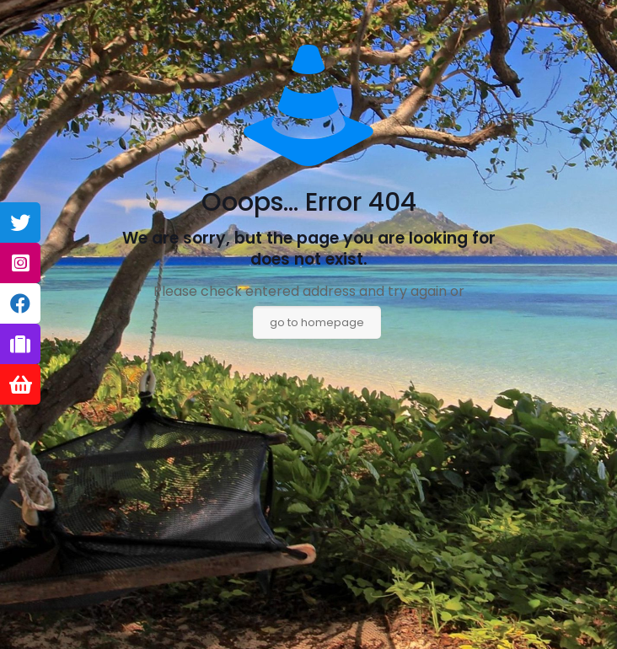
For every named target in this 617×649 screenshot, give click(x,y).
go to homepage (317, 322)
